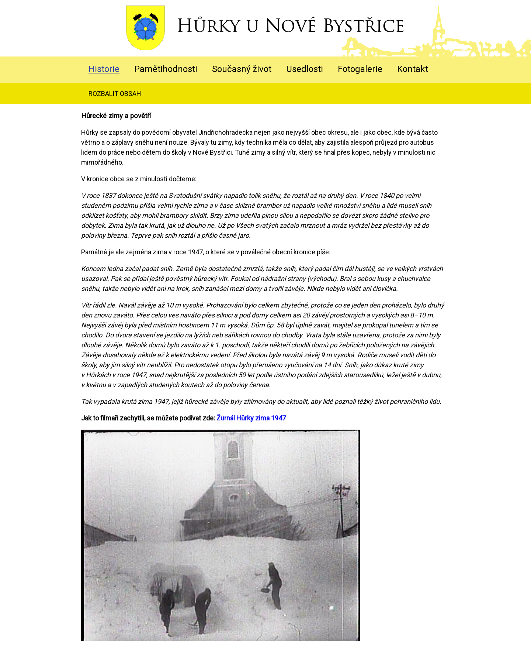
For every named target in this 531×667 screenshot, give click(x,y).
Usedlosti (304, 69)
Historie (103, 69)
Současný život (241, 69)
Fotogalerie (360, 69)
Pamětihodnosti (165, 69)
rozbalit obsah (114, 93)
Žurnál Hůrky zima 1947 (251, 418)
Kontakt (412, 69)
